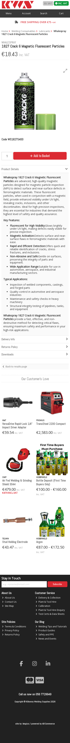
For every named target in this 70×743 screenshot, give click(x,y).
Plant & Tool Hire (46, 601)
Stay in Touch (11, 578)
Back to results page (16, 366)
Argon (39, 542)
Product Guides (45, 630)
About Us (8, 597)
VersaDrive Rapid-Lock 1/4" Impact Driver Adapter (17, 425)
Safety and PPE (45, 634)
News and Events (46, 638)
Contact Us (9, 601)
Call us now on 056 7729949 (35, 694)
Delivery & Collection (48, 597)
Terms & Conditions (14, 626)
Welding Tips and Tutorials (51, 626)
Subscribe (57, 584)
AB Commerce (48, 723)
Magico (26, 723)
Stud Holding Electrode (15, 542)
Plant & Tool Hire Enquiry (50, 610)
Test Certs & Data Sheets (50, 614)
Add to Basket (40, 155)
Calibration (43, 606)
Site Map (8, 606)
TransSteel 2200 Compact (51, 424)
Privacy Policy (10, 630)
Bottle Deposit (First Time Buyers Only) (51, 482)
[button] (65, 71)
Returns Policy (11, 634)
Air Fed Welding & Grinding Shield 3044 (17, 482)
